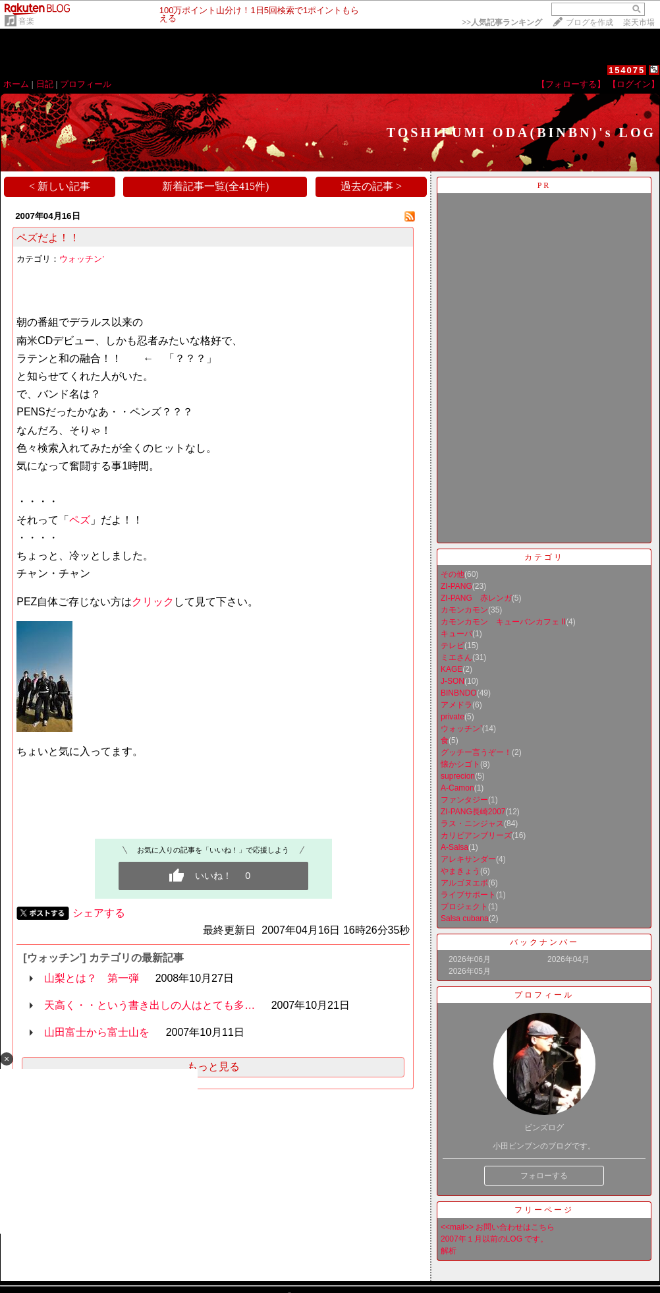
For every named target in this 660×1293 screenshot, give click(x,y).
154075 (627, 70)
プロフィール (85, 84)
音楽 (26, 21)
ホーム (16, 84)
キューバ (456, 633)
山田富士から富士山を (97, 1032)
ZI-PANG (456, 586)
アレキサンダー (468, 859)
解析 (448, 1250)
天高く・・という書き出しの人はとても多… (149, 1005)
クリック (153, 601)
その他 (452, 574)
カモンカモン (464, 610)
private (452, 716)
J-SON (452, 681)
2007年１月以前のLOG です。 (494, 1239)
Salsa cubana (465, 918)
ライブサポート (468, 894)
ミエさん (456, 657)
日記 (44, 84)
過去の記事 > (371, 186)
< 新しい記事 (59, 186)
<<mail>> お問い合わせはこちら (498, 1227)
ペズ (79, 520)
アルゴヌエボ (464, 882)
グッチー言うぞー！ (476, 752)
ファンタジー (464, 799)
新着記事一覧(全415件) (215, 186)
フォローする (544, 1175)
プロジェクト (464, 906)
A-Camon (457, 788)
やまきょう (460, 871)
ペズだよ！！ (48, 237)
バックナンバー (544, 942)
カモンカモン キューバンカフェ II (503, 621)
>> (502, 22)
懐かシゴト (460, 764)
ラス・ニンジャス (472, 823)
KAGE (451, 669)
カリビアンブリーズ (476, 835)
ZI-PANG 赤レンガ (476, 598)
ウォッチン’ (81, 259)
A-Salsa (454, 847)
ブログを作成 (589, 22)
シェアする (98, 912)
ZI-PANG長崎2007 (473, 811)
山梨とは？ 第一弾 (91, 978)
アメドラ (456, 704)
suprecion (458, 776)
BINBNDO (459, 693)
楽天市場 (639, 22)
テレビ (452, 645)
